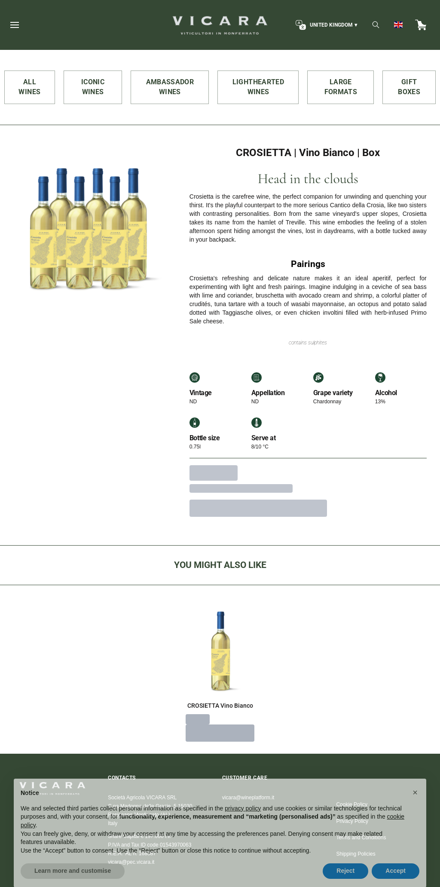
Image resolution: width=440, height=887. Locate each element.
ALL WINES (29, 87)
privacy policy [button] (243, 821)
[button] (415, 805)
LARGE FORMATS (340, 87)
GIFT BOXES (409, 87)
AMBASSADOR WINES (170, 87)
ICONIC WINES (92, 87)
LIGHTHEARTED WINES (258, 87)
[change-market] (325, 24)
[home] (220, 24)
